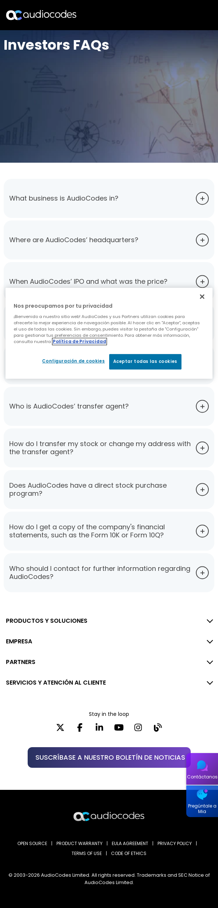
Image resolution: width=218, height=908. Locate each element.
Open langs (193, 15)
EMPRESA (19, 641)
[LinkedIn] (99, 730)
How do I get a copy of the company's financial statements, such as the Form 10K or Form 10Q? (87, 531)
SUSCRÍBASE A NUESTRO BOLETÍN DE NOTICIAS (110, 757)
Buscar (180, 15)
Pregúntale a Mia (202, 809)
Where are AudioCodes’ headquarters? (73, 239)
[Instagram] (138, 730)
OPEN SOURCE (32, 843)
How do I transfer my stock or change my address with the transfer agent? (100, 447)
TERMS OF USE (87, 853)
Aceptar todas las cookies (145, 361)
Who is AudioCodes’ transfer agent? (69, 406)
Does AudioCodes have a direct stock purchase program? (88, 489)
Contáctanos (202, 777)
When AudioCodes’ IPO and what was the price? (88, 281)
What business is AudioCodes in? (63, 198)
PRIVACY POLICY (175, 843)
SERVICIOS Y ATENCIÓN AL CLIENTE (56, 682)
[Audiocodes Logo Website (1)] (41, 15)
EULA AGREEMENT (130, 843)
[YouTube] (119, 730)
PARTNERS (20, 662)
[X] (60, 730)
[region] (109, 333)
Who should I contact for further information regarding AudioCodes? (99, 572)
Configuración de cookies (73, 361)
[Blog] (157, 730)
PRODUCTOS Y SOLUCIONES (46, 620)
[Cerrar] (202, 297)
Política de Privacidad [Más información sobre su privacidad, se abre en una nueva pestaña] (79, 342)
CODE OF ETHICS (128, 853)
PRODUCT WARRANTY (79, 843)
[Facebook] (80, 730)
